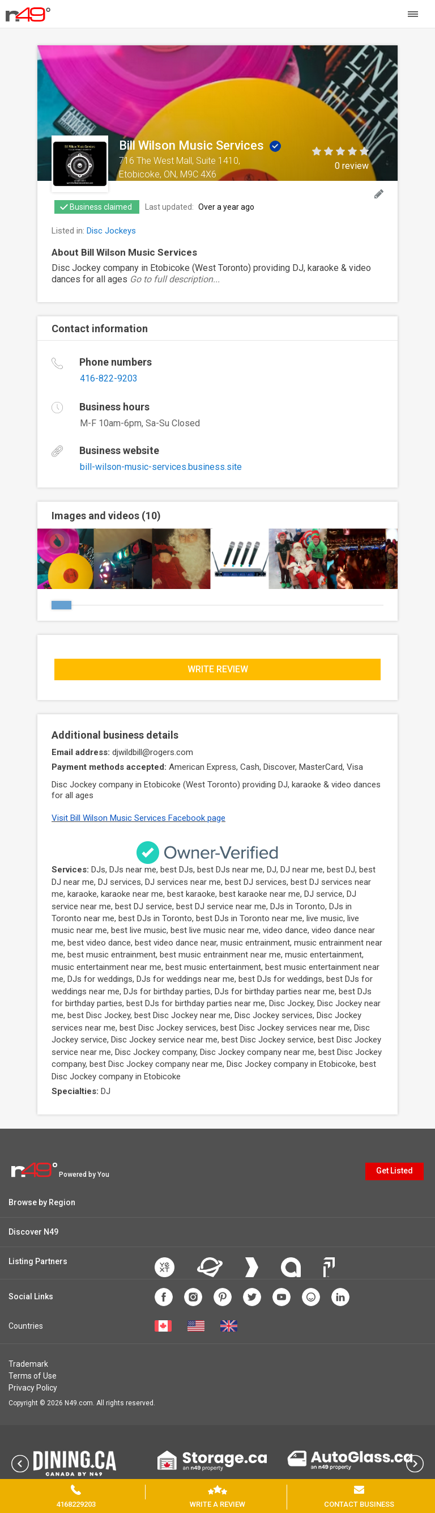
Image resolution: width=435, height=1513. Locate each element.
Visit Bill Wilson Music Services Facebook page (138, 818)
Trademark (28, 1363)
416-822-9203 (109, 378)
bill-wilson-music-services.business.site (161, 466)
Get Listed (394, 1170)
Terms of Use (32, 1375)
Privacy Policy (32, 1387)
